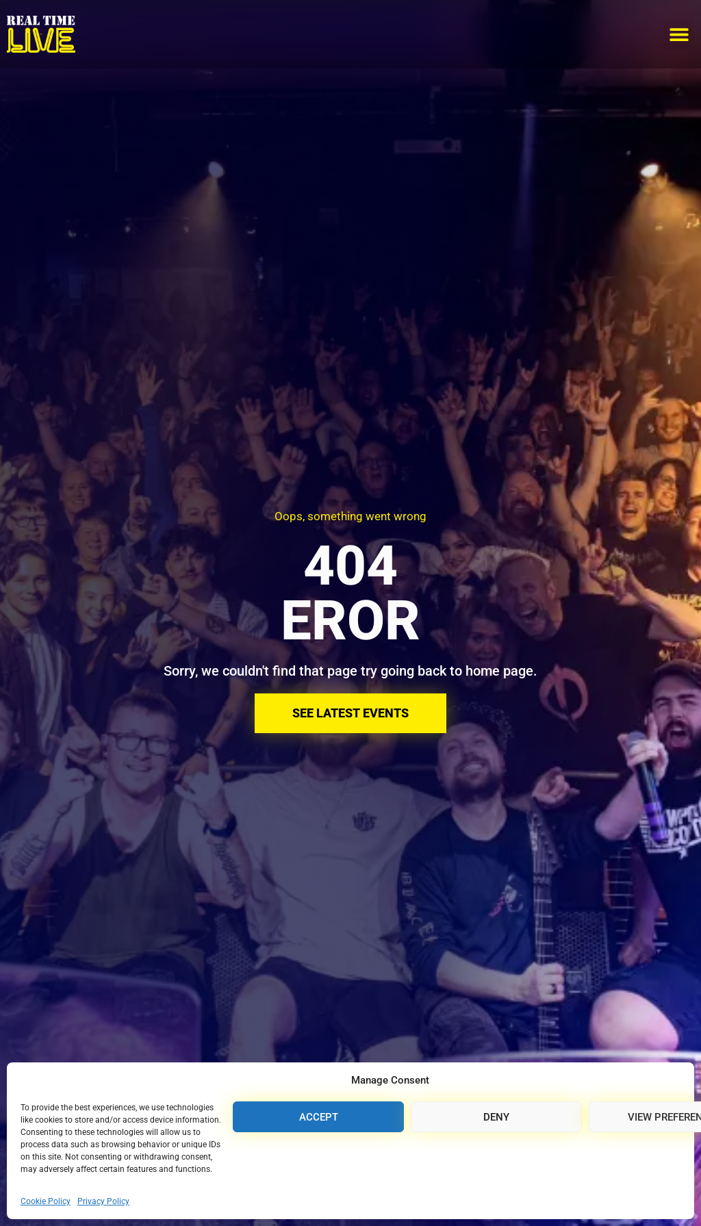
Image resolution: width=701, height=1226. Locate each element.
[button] (678, 34)
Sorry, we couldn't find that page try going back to (315, 671)
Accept (318, 1117)
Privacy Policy (103, 1201)
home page (499, 671)
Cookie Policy (46, 1201)
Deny (496, 1117)
